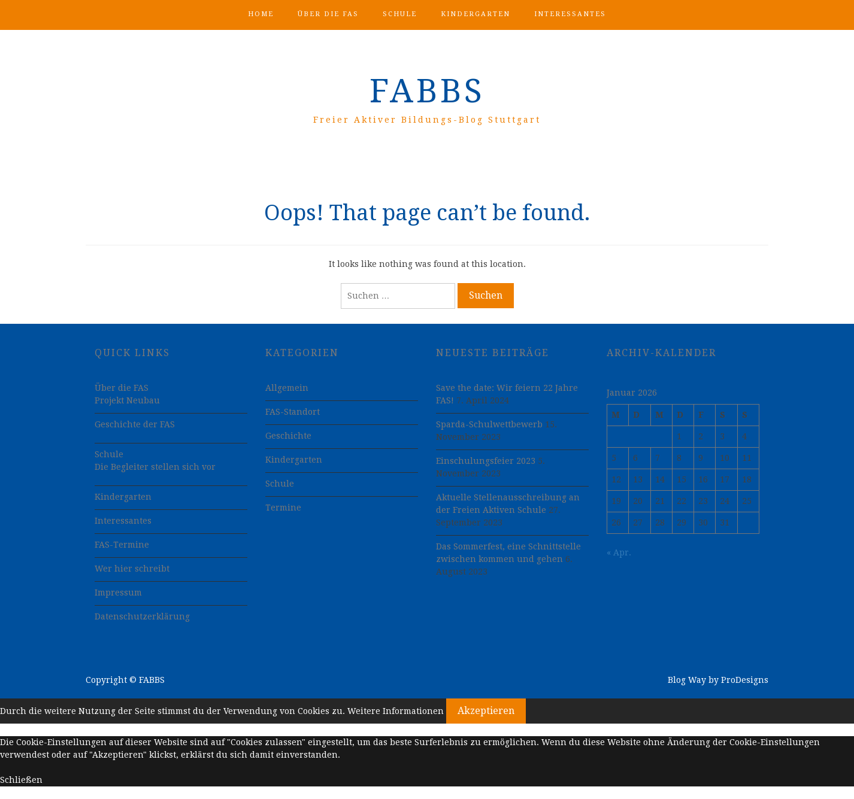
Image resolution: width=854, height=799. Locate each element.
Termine (283, 507)
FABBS (427, 91)
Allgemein (286, 388)
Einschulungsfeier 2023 (485, 461)
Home (261, 14)
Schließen (21, 780)
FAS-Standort (292, 412)
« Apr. (619, 552)
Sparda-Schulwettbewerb (489, 424)
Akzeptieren (486, 710)
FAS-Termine (122, 544)
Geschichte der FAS (135, 424)
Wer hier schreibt (132, 568)
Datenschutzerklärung (142, 616)
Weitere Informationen (395, 711)
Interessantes (570, 14)
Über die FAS (328, 14)
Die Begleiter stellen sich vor (155, 467)
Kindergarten (475, 14)
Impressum (118, 592)
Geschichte (288, 435)
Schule (400, 14)
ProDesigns (744, 680)
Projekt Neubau (127, 400)
